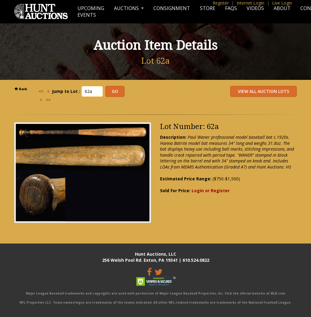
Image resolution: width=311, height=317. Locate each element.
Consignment (171, 8)
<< (41, 91)
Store (207, 8)
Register (221, 3)
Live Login (282, 3)
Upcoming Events (90, 11)
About (282, 8)
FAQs (231, 8)
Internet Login (250, 3)
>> (48, 100)
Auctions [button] (127, 8)
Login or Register (211, 190)
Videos (255, 8)
